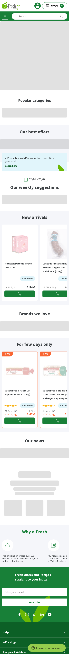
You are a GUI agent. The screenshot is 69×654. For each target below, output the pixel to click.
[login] (37, 5)
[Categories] (5, 16)
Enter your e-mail (14, 592)
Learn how (11, 166)
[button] (34, 632)
